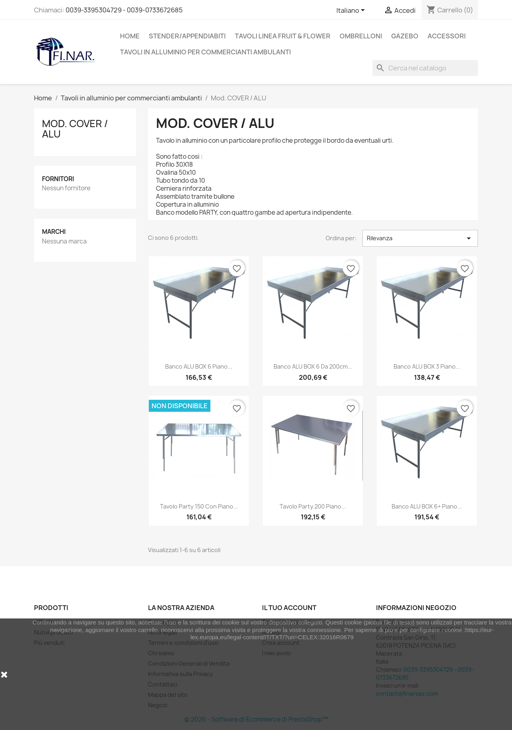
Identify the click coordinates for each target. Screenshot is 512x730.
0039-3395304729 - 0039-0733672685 (124, 10)
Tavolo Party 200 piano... (313, 506)
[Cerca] (425, 68)
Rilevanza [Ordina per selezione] (420, 238)
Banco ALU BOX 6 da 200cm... (313, 366)
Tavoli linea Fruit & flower (282, 36)
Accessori (447, 36)
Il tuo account (289, 607)
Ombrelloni (361, 36)
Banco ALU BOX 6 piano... (198, 366)
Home (130, 36)
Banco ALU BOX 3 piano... (427, 366)
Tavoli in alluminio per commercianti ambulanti (205, 52)
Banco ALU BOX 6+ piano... (427, 506)
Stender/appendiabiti (187, 36)
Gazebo (404, 36)
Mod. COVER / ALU (75, 129)
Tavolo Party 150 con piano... (199, 506)
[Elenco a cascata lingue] (352, 11)
